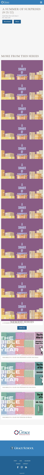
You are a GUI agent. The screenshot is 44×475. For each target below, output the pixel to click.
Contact (25, 464)
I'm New (18, 464)
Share (17, 21)
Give (20, 461)
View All (22, 328)
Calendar (27, 461)
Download (7, 21)
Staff (15, 461)
